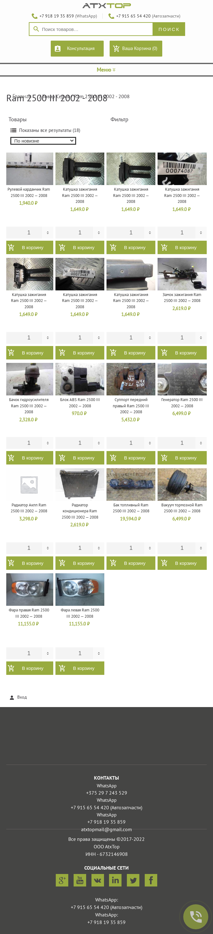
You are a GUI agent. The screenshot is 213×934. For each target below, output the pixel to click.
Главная (22, 96)
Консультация (81, 48)
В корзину (32, 247)
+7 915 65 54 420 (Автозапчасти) (106, 808)
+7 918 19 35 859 (56, 16)
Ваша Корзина (139, 48)
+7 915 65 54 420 (133, 16)
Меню (107, 70)
